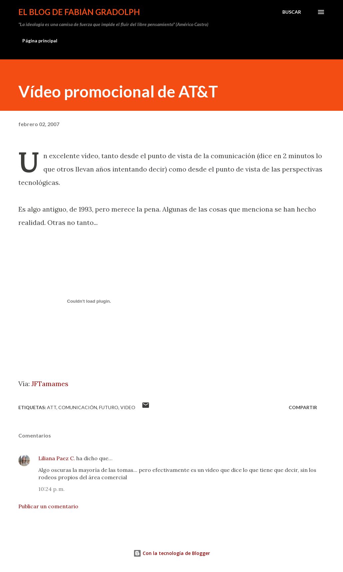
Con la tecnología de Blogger (171, 553)
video (127, 407)
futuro (108, 407)
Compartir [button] (303, 407)
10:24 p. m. (51, 489)
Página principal (39, 40)
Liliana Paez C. (56, 458)
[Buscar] (291, 12)
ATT (51, 407)
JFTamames (49, 383)
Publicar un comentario (48, 506)
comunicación (77, 407)
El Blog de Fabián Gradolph (79, 12)
